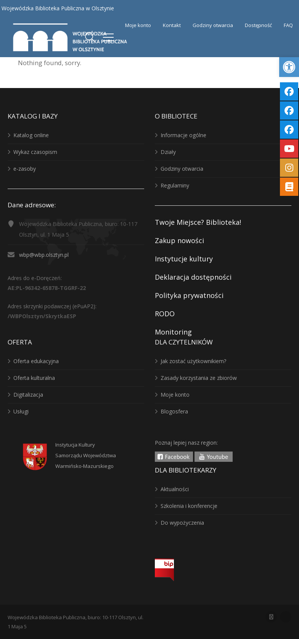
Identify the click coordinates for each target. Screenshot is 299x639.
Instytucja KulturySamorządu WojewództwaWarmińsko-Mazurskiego (85, 455)
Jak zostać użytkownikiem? (193, 361)
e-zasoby (24, 168)
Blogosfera (174, 411)
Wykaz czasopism (35, 151)
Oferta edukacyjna (36, 361)
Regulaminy (175, 185)
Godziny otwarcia (182, 168)
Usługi (21, 411)
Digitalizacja (28, 394)
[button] (289, 67)
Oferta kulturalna (34, 377)
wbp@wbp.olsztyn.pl (44, 254)
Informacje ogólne (183, 135)
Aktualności (175, 489)
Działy (168, 151)
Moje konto (175, 394)
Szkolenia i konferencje (189, 505)
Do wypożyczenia (182, 522)
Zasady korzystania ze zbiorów (199, 377)
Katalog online (31, 135)
